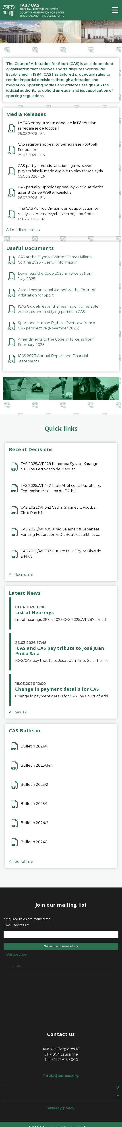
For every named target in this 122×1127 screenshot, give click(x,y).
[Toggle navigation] (114, 10)
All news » (18, 712)
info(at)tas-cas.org (61, 1076)
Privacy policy (61, 1108)
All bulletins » (21, 861)
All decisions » (21, 575)
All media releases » (23, 230)
